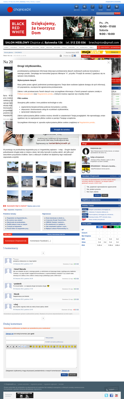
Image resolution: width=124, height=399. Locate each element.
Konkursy (84, 47)
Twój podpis (49, 337)
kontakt (61, 384)
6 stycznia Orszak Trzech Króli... (56, 220)
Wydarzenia (115, 47)
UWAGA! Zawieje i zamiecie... (55, 222)
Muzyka (49, 47)
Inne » (92, 47)
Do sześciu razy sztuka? (15, 220)
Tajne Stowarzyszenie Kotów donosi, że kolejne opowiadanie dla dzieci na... (105, 151)
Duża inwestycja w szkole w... (55, 218)
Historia (57, 47)
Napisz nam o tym (33, 206)
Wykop (72, 55)
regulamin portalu (36, 384)
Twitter (106, 395)
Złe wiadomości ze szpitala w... (56, 224)
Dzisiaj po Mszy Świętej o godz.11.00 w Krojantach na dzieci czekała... (103, 160)
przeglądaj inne (113, 143)
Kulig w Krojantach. (97, 157)
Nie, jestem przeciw (92, 189)
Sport (28, 47)
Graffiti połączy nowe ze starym (17, 224)
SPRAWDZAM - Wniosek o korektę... (103, 166)
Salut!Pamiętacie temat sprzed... (101, 168)
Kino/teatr (105, 47)
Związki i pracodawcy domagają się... (97, 209)
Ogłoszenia (76, 7)
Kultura (36, 47)
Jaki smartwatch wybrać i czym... (56, 226)
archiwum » (114, 176)
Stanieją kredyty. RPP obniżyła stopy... (97, 217)
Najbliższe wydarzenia (91, 200)
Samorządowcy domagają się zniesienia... (98, 214)
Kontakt (100, 7)
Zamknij (108, 62)
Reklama (108, 7)
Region (21, 47)
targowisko (11, 209)
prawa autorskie (23, 384)
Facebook (75, 55)
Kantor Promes (113, 108)
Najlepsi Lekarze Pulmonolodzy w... (57, 228)
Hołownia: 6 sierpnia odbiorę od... (96, 212)
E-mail (54, 342)
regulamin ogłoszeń (50, 384)
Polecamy (86, 56)
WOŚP (42, 47)
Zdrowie (71, 47)
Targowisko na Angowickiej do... (17, 218)
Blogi (92, 7)
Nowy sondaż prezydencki (94, 219)
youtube (116, 7)
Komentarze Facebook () (40, 241)
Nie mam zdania (91, 192)
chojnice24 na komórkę (113, 1)
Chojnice (13, 47)
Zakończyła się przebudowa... (16, 222)
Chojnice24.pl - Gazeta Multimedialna (9, 10)
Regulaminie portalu (45, 94)
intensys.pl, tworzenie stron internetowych (111, 389)
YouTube (116, 395)
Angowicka (18, 209)
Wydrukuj (61, 55)
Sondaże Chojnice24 (90, 176)
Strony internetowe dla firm (58, 234)
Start (6, 47)
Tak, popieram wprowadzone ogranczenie (100, 187)
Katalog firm (84, 7)
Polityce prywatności (25, 94)
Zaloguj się (65, 371)
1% (78, 47)
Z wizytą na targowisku (14, 226)
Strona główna (8, 52)
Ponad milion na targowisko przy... (18, 228)
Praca (64, 47)
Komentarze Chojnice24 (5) (15, 241)
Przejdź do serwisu (62, 130)
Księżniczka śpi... (96, 148)
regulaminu (38, 389)
